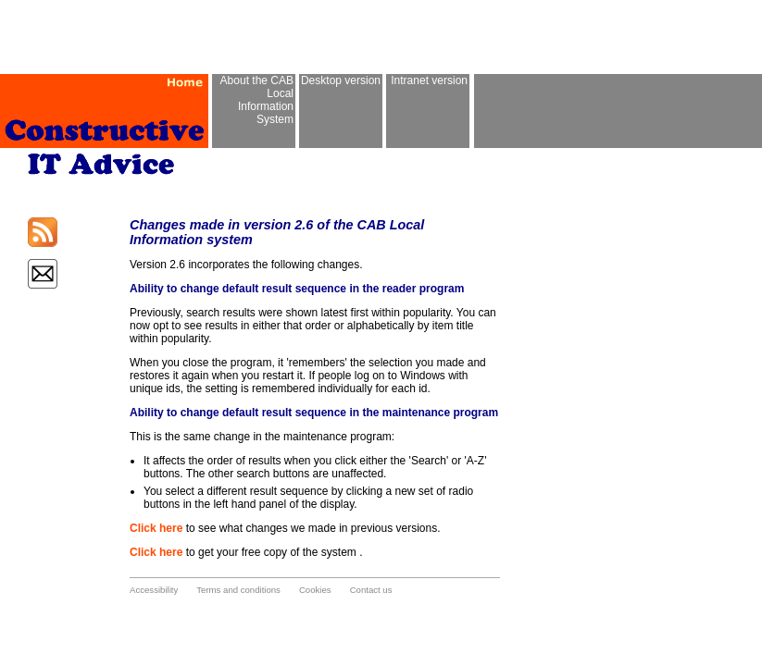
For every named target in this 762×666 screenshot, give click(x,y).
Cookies (315, 590)
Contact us (371, 590)
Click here (156, 528)
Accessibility (154, 590)
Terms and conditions (238, 590)
